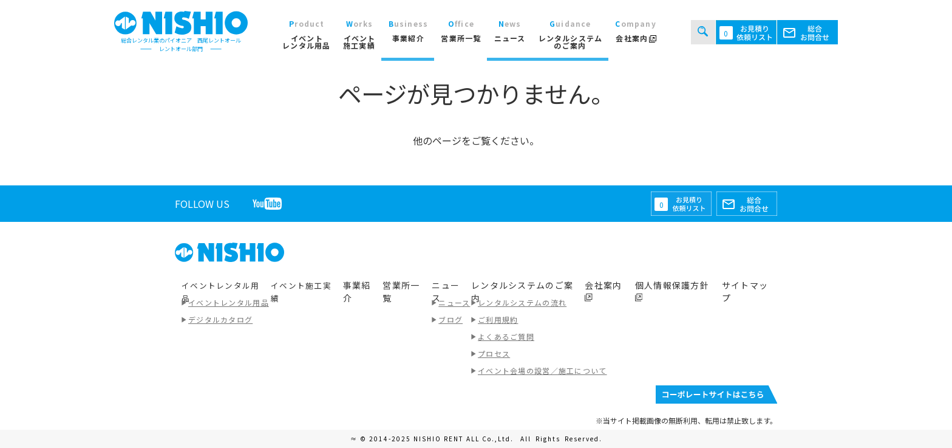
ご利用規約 (498, 319)
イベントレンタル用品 (228, 302)
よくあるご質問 (506, 336)
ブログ (450, 319)
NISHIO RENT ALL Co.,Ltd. (464, 438)
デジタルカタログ (220, 319)
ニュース (454, 302)
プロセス (494, 353)
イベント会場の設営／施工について (542, 370)
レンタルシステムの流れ (522, 302)
